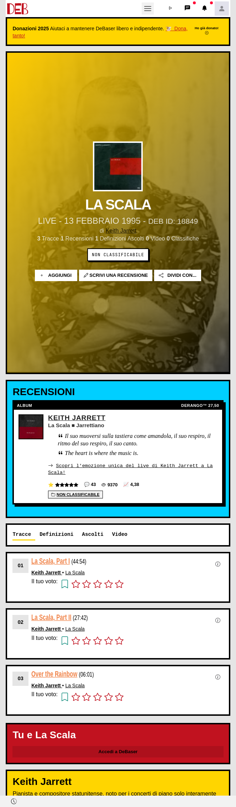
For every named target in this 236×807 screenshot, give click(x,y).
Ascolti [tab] (92, 534)
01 (20, 565)
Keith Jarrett (121, 231)
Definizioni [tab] (56, 534)
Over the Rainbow (54, 673)
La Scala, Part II (51, 617)
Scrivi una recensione (116, 275)
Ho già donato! (207, 30)
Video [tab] (119, 534)
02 (20, 622)
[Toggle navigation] (148, 8)
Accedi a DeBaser (118, 751)
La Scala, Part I (50, 561)
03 (20, 678)
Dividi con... (177, 275)
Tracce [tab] (21, 534)
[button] (170, 8)
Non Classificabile (118, 255)
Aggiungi (56, 275)
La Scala (74, 572)
